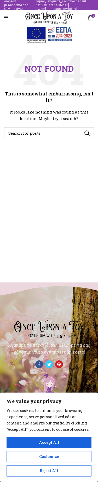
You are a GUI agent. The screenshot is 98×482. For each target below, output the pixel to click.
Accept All (49, 442)
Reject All (49, 470)
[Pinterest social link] (59, 364)
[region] (49, 437)
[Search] (49, 133)
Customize (49, 456)
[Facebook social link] (39, 364)
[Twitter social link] (49, 364)
